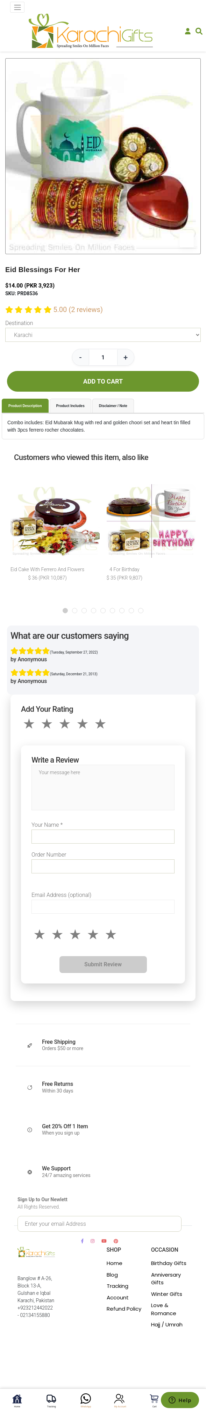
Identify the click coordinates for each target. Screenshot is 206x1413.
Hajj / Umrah (167, 1324)
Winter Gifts (166, 1294)
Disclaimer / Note (113, 406)
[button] (65, 610)
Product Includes (70, 406)
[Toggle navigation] (17, 7)
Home (114, 1263)
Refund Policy (124, 1308)
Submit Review (103, 964)
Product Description (25, 406)
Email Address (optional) (61, 895)
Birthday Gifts (168, 1263)
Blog (112, 1274)
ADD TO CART (103, 381)
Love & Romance (163, 1309)
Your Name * (47, 825)
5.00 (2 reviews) (78, 309)
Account (118, 1297)
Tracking (117, 1286)
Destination (19, 323)
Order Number (48, 854)
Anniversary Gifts (166, 1278)
